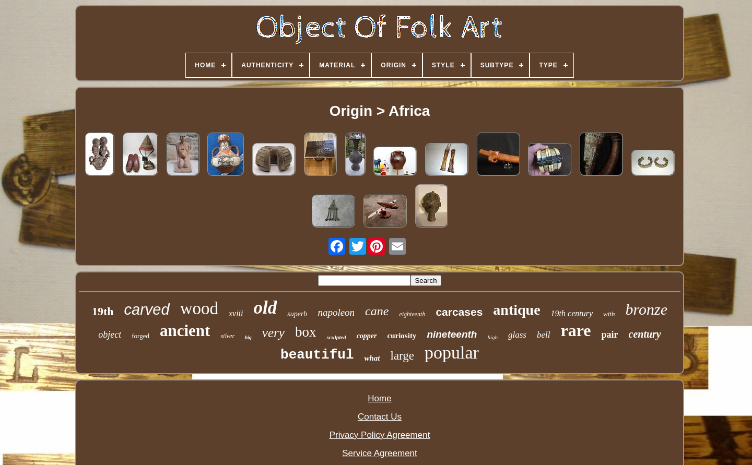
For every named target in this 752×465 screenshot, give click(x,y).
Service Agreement (379, 453)
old (265, 307)
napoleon (336, 312)
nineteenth (452, 334)
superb (297, 314)
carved (147, 309)
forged (140, 336)
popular (452, 352)
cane (377, 311)
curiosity (402, 335)
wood (199, 308)
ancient (185, 330)
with (609, 314)
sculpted (336, 337)
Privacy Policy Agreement (380, 435)
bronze (646, 309)
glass (517, 335)
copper (367, 336)
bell (543, 335)
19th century (572, 313)
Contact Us (380, 417)
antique (516, 310)
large (403, 355)
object (109, 334)
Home (379, 398)
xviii (236, 313)
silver (227, 336)
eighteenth (412, 314)
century (645, 334)
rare (575, 330)
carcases (459, 312)
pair (610, 334)
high (492, 337)
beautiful (317, 355)
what (372, 358)
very (273, 333)
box (305, 332)
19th (103, 311)
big (248, 337)
